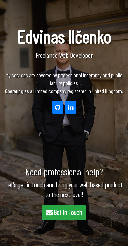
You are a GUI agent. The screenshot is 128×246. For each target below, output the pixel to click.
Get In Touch (64, 212)
